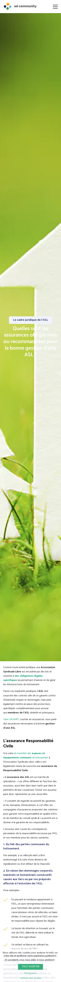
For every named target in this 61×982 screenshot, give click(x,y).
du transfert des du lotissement (25, 755)
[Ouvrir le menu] (55, 6)
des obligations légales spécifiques (23, 678)
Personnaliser (30, 973)
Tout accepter (30, 967)
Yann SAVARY (11, 719)
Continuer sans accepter (30, 978)
